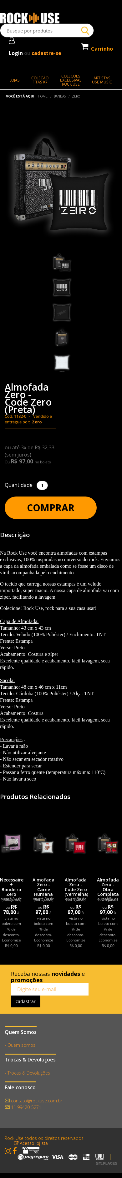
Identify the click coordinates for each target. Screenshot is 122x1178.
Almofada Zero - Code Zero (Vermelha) (76, 887)
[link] (11, 843)
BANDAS (60, 96)
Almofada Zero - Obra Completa (108, 887)
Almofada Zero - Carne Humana (43, 887)
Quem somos (21, 1045)
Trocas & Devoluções (29, 1073)
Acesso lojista (31, 1143)
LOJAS (14, 80)
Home (43, 96)
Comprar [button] (50, 507)
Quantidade (19, 485)
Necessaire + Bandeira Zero (11, 887)
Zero (76, 96)
